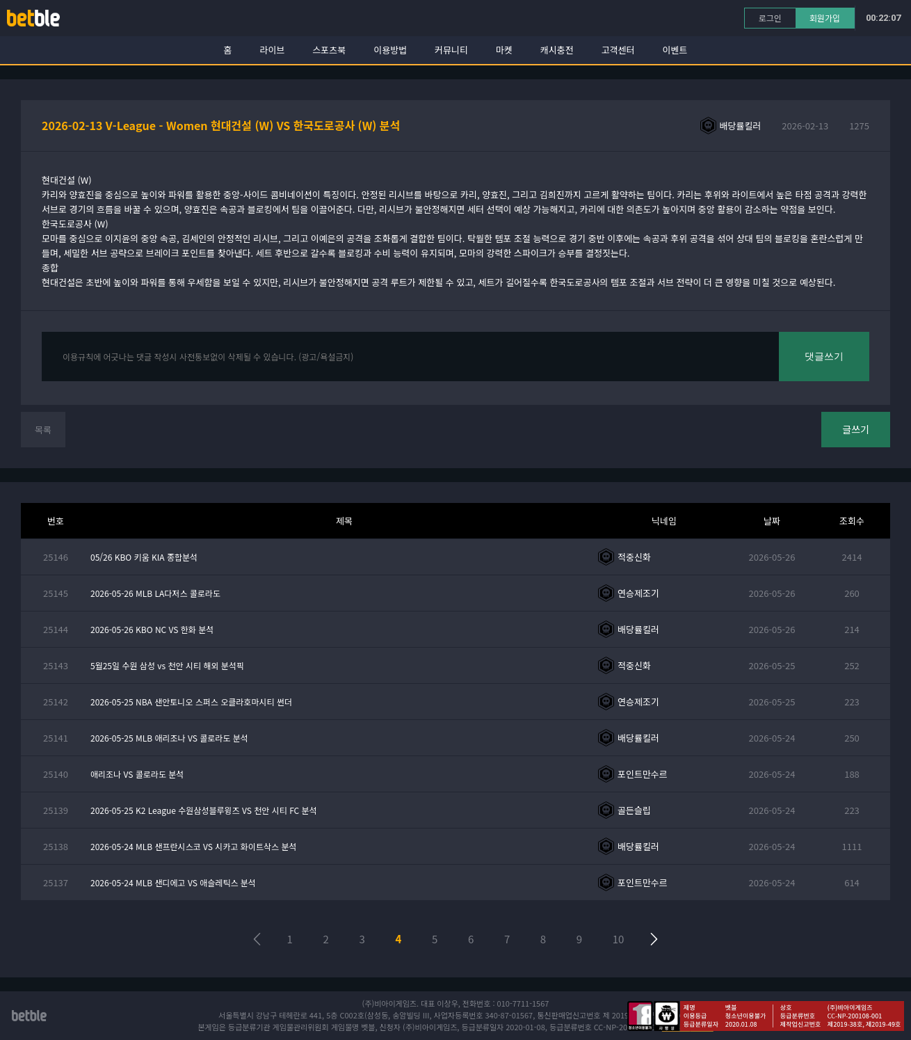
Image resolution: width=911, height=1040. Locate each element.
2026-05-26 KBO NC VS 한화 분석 (151, 629)
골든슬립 (634, 810)
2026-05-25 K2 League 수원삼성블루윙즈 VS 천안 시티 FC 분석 (203, 810)
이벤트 (675, 49)
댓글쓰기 (824, 356)
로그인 (770, 18)
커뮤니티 (451, 49)
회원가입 (824, 18)
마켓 (504, 49)
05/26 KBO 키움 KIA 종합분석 (143, 557)
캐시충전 (557, 49)
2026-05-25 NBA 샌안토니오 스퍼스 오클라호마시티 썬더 (191, 701)
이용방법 (390, 49)
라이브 (272, 49)
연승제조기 (638, 593)
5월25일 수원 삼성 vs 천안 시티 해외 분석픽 (167, 665)
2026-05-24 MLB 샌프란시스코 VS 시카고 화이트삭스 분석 (193, 846)
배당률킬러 (740, 125)
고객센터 (618, 49)
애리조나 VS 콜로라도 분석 (137, 774)
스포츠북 (329, 49)
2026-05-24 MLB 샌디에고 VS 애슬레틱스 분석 (173, 882)
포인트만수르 (643, 774)
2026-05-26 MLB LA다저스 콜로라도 (155, 593)
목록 (43, 429)
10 (618, 938)
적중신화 (634, 556)
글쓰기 (855, 429)
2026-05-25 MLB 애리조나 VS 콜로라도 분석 (169, 738)
